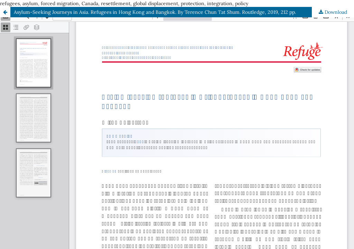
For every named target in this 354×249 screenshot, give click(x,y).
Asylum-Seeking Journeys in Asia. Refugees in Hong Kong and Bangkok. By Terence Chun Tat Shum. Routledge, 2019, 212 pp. (155, 12)
